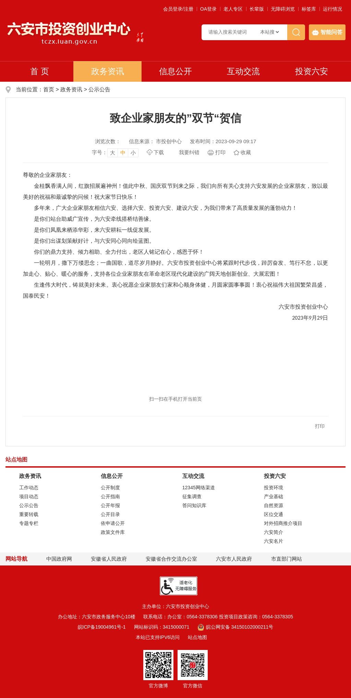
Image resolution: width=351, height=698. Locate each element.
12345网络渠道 (198, 487)
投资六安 (311, 71)
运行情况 (332, 9)
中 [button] (122, 153)
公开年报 (110, 505)
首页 (48, 89)
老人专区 (233, 9)
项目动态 (28, 496)
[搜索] (296, 32)
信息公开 (175, 71)
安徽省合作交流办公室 (171, 559)
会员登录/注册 (178, 9)
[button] (257, 9)
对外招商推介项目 (283, 523)
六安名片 (273, 541)
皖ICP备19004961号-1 (102, 627)
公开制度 (110, 487)
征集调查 (192, 496)
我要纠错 (189, 152)
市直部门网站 (289, 559)
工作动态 (28, 487)
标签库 (309, 9)
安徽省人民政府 (109, 559)
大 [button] (112, 153)
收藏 (246, 152)
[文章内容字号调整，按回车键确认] (115, 152)
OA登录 (208, 9)
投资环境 (273, 487)
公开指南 (110, 496)
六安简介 (273, 532)
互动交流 (243, 71)
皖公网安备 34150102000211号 (235, 627)
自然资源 (273, 505)
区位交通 (273, 514)
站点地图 (197, 637)
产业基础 (273, 496)
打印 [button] (320, 426)
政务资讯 (107, 71)
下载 (159, 152)
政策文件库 (113, 532)
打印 (220, 152)
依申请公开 (113, 523)
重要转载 (28, 514)
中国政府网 (59, 559)
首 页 (39, 71)
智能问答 (327, 32)
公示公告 (99, 89)
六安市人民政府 (234, 559)
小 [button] (133, 153)
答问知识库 (194, 505)
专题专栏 (28, 523)
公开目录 (110, 514)
